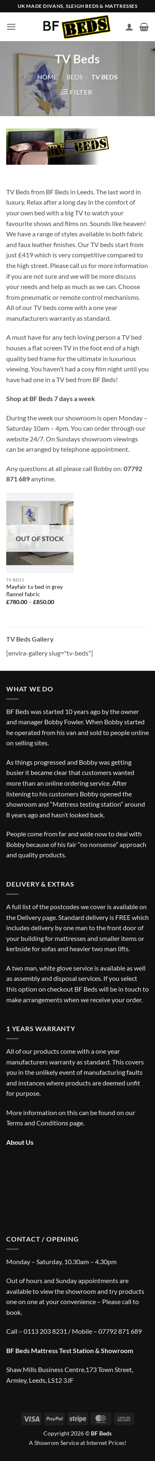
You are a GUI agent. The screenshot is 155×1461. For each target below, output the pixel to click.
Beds (75, 77)
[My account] (129, 27)
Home (47, 77)
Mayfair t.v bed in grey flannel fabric (34, 590)
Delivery (29, 917)
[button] (11, 26)
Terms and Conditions (37, 1123)
